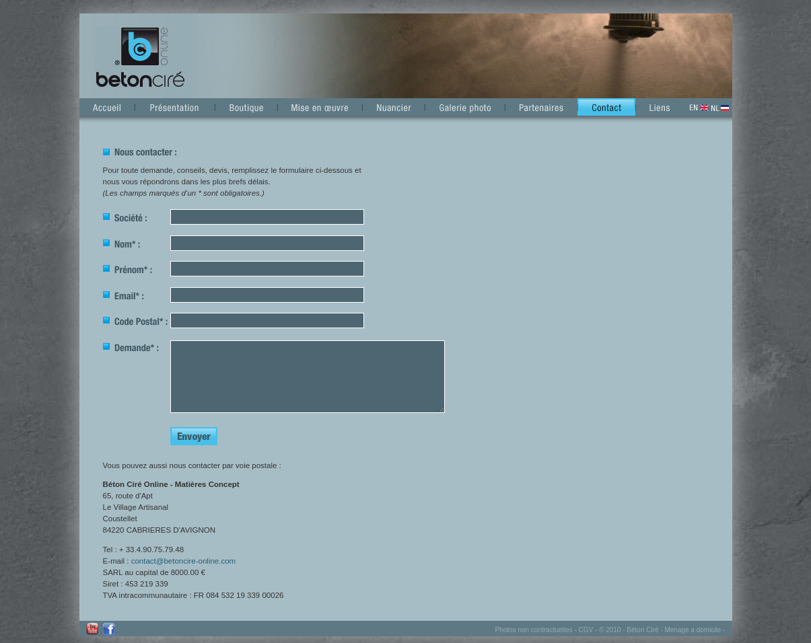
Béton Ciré (642, 630)
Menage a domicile (692, 630)
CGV (585, 630)
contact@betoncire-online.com (183, 561)
